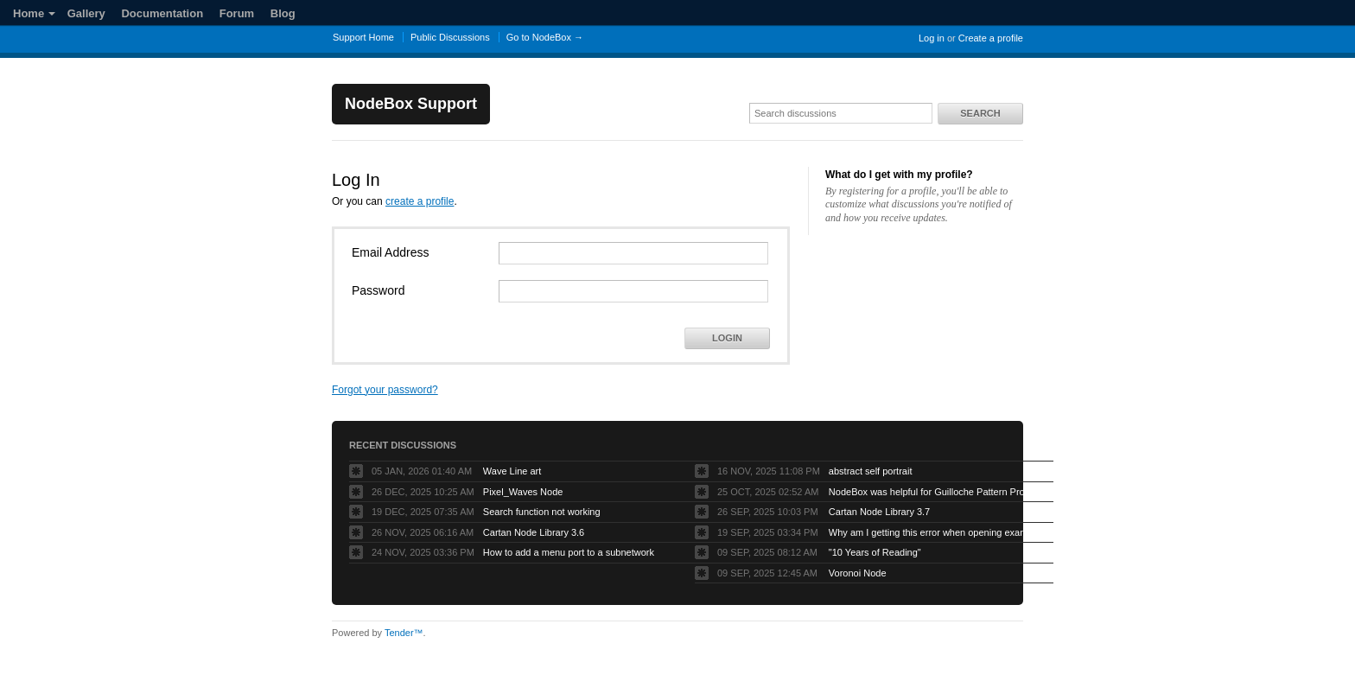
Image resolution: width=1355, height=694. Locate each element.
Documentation (162, 13)
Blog (283, 13)
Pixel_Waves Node (523, 492)
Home (34, 13)
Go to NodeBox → (544, 37)
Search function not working (542, 511)
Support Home (363, 37)
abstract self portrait (871, 471)
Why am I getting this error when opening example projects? (937, 532)
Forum (236, 13)
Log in (932, 38)
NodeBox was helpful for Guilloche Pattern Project (934, 492)
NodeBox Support (411, 103)
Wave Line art (512, 471)
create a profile (419, 201)
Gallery (86, 13)
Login (727, 338)
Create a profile (990, 38)
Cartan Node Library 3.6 (533, 532)
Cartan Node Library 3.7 (879, 511)
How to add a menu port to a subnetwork (568, 552)
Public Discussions (450, 37)
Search (980, 113)
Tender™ (404, 632)
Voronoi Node (858, 573)
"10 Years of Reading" (875, 552)
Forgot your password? (385, 390)
